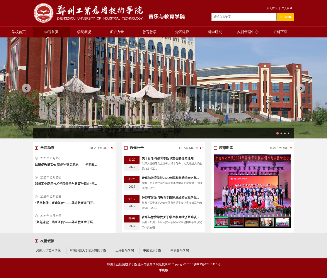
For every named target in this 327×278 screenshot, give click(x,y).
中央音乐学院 (179, 250)
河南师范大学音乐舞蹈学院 (88, 250)
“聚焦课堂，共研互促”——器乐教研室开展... (65, 222)
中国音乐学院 (152, 250)
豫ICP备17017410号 (207, 264)
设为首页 (272, 8)
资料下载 (280, 32)
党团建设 (182, 32)
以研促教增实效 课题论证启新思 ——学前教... (66, 164)
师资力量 (117, 32)
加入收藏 (287, 8)
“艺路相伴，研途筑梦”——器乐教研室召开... (65, 203)
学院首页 (51, 32)
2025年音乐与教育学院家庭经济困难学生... (170, 197)
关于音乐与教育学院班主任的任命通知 (168, 158)
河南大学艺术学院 (48, 250)
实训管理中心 (247, 32)
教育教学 (150, 32)
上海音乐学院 (125, 250)
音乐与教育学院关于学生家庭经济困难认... (170, 217)
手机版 (163, 270)
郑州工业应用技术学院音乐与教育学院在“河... (66, 183)
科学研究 (215, 32)
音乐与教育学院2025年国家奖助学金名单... (170, 178)
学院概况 (84, 32)
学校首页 (19, 32)
